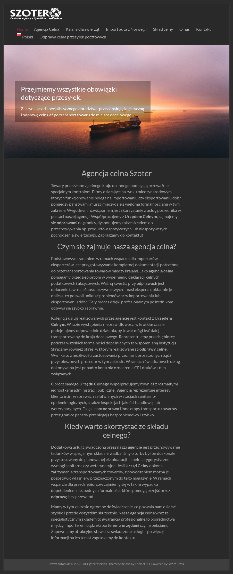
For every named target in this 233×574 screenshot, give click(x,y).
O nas (184, 29)
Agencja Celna (46, 29)
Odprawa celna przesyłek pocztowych (72, 36)
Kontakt (203, 29)
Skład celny (163, 29)
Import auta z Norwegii (126, 29)
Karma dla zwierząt (82, 29)
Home (22, 29)
